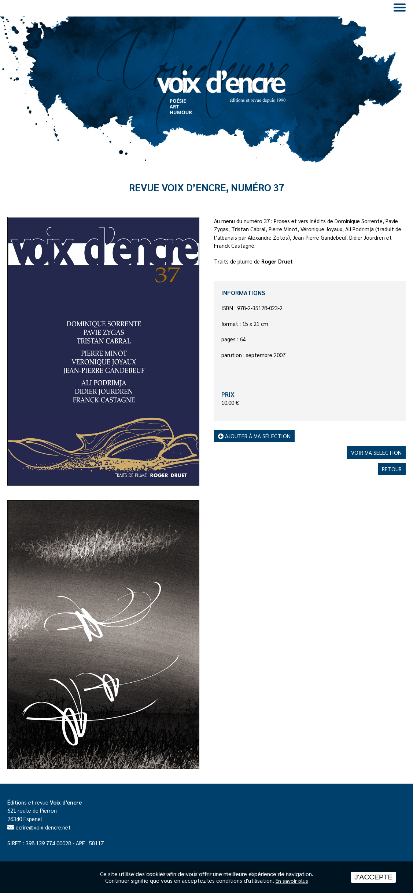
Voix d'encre (66, 802)
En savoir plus (292, 880)
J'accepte (373, 877)
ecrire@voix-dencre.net (43, 827)
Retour (392, 468)
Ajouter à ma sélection (254, 435)
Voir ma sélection (376, 452)
